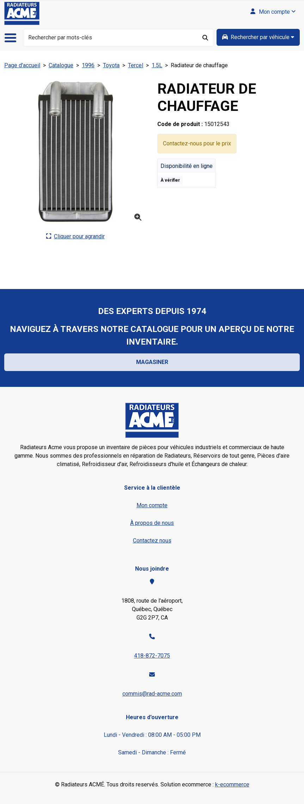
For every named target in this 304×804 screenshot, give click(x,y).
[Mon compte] (273, 12)
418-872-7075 (152, 655)
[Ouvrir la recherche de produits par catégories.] (258, 37)
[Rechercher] (205, 37)
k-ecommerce (232, 784)
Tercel (135, 65)
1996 (88, 65)
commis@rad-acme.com (152, 693)
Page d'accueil (22, 65)
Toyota (111, 65)
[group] (258, 37)
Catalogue (61, 65)
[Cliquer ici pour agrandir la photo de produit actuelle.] (75, 236)
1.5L (157, 65)
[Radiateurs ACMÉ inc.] (21, 13)
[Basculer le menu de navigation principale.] (13, 38)
